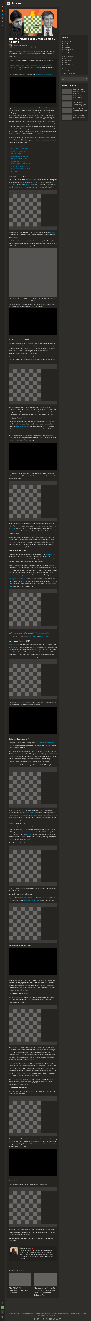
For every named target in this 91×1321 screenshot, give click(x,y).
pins (16, 843)
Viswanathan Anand (21, 426)
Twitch (28, 67)
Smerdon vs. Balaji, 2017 (19, 166)
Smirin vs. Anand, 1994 (18, 151)
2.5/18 (44, 832)
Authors (66, 69)
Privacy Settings (64, 1313)
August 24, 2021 (37, 649)
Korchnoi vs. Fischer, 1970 (19, 148)
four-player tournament (20, 827)
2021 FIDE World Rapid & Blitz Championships (25, 51)
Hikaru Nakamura (43, 742)
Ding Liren (49, 554)
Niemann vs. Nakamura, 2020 (20, 169)
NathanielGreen (20, 45)
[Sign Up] (2, 1307)
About (22, 1313)
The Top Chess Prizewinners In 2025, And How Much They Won (79, 104)
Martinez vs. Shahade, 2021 (20, 156)
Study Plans (67, 71)
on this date (42, 1139)
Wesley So (28, 834)
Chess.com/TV (14, 67)
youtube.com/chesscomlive (44, 74)
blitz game (17, 108)
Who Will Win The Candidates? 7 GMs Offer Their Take (18, 1290)
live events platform (41, 70)
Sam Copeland (15, 754)
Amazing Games (40, 47)
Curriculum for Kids (69, 73)
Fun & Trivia (67, 60)
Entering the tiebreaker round (18, 579)
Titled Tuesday (13, 644)
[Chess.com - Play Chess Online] (2, 3)
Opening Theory (68, 50)
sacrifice (17, 187)
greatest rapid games (28, 53)
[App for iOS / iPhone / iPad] (34, 1319)
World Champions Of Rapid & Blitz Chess (79, 116)
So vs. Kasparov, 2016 (18, 161)
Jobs (32, 1313)
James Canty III (21, 702)
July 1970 (46, 409)
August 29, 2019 (44, 636)
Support (9, 1313)
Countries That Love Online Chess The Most (80, 110)
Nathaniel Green (26, 1248)
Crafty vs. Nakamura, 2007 (19, 158)
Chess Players (68, 58)
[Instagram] (57, 1319)
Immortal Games (31, 180)
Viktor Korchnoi (32, 359)
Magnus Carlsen (29, 184)
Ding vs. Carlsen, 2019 (18, 153)
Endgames (67, 54)
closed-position (30, 812)
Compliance (41, 1315)
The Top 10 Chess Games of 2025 (78, 97)
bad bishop (31, 1059)
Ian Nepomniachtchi (24, 575)
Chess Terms (16, 1313)
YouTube (36, 67)
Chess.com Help (68, 64)
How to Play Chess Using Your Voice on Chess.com (79, 91)
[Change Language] (2, 1317)
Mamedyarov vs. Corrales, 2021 (21, 164)
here (28, 70)
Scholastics (67, 47)
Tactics (66, 45)
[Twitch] (54, 1319)
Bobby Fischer (30, 348)
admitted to (29, 1073)
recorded (31, 1091)
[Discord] (60, 1319)
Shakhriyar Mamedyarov (31, 900)
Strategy (66, 43)
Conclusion (14, 171)
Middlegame (67, 52)
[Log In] (2, 1312)
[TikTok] (43, 1319)
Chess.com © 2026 (50, 1315)
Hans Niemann (27, 1139)
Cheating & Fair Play (75, 1313)
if (16, 556)
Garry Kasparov (24, 829)
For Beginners (68, 41)
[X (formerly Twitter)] (46, 1319)
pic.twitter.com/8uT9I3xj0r (40, 633)
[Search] (74, 79)
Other (65, 62)
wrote (24, 1091)
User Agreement (46, 1313)
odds (22, 817)
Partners (84, 1313)
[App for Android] (38, 1319)
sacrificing (52, 232)
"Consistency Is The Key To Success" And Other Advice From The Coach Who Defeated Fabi (44, 1291)
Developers (38, 1313)
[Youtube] (50, 1318)
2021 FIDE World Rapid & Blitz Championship (35, 65)
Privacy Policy (55, 1313)
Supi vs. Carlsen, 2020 (18, 146)
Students (27, 1313)
